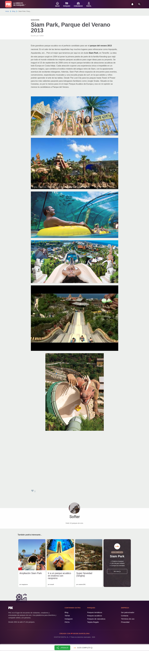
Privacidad (125, 622)
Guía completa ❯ (83, 648)
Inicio (7, 11)
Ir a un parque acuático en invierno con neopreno (59, 576)
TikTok (67, 616)
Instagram (69, 619)
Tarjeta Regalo (93, 622)
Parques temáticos (94, 612)
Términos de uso (127, 619)
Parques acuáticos (94, 616)
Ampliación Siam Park (31, 573)
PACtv (67, 622)
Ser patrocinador (127, 612)
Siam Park (35, 20)
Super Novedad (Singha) (84, 574)
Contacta (124, 616)
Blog (13, 11)
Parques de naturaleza (96, 619)
